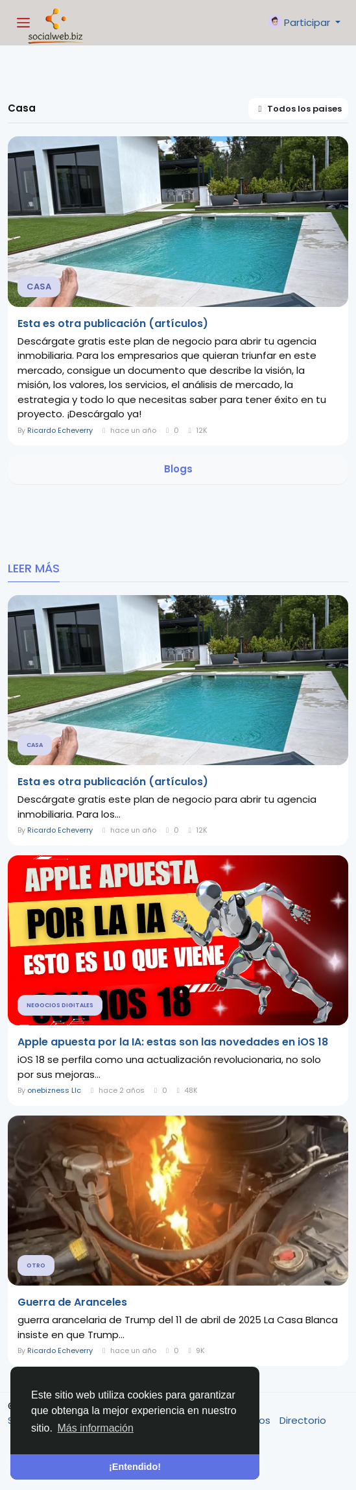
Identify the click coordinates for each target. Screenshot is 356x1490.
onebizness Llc (54, 1090)
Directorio (302, 1420)
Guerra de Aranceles (72, 1302)
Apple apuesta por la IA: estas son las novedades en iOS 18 (173, 1042)
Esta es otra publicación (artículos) (113, 324)
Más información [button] (96, 1428)
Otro (36, 1265)
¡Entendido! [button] (135, 1466)
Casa (39, 286)
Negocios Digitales (60, 1005)
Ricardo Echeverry (60, 430)
